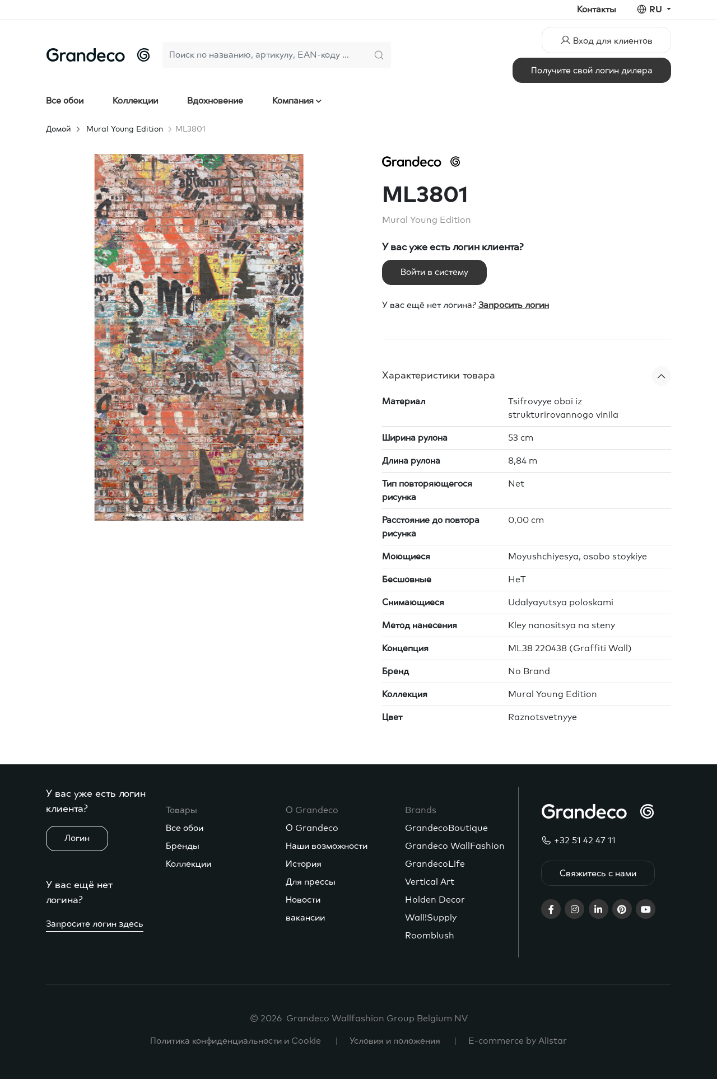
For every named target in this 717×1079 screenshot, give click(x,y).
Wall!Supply (431, 917)
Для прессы (311, 881)
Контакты (596, 9)
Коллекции (135, 100)
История (304, 864)
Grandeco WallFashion (455, 846)
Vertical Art (429, 881)
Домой (58, 129)
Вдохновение (215, 100)
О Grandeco (312, 828)
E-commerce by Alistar (517, 1040)
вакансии (305, 917)
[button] (526, 376)
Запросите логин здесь (94, 923)
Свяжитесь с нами (598, 873)
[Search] (264, 55)
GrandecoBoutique (446, 828)
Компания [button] (294, 100)
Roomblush (429, 935)
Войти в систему (434, 272)
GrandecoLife (435, 864)
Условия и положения (395, 1040)
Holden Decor (435, 899)
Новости (303, 899)
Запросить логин (513, 305)
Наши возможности (326, 846)
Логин (77, 838)
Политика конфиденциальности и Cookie (235, 1040)
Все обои (64, 100)
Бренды (182, 846)
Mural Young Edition (124, 129)
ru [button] (656, 9)
